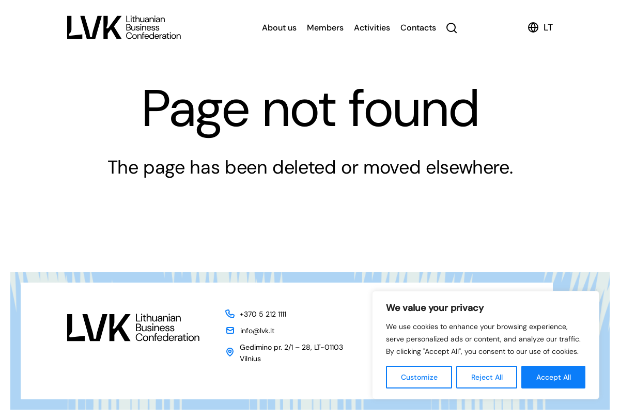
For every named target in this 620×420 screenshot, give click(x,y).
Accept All (553, 377)
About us (279, 27)
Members (325, 27)
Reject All (487, 377)
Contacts (418, 27)
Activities (372, 27)
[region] (485, 345)
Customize (419, 377)
